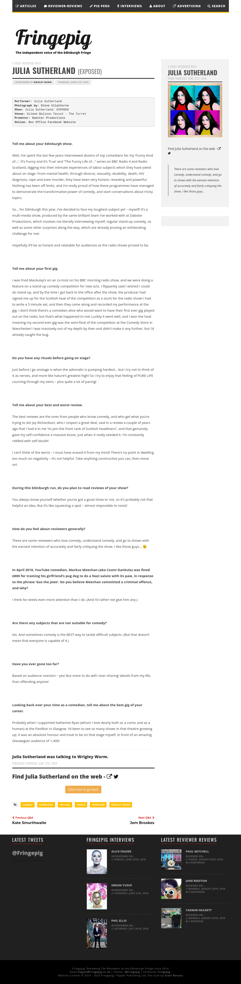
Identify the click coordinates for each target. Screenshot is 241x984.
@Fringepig (132, 971)
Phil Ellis (119, 921)
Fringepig (164, 971)
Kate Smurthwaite (29, 823)
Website (69, 122)
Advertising (187, 6)
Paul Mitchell (197, 851)
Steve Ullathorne (55, 105)
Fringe (81, 804)
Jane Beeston (196, 881)
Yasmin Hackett (199, 910)
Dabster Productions (48, 118)
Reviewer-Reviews (63, 6)
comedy (27, 804)
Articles (26, 6)
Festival (65, 804)
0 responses (195, 862)
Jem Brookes (142, 823)
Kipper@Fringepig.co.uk (94, 971)
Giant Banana (174, 975)
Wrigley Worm (43, 82)
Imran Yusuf (121, 885)
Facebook (55, 122)
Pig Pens (100, 6)
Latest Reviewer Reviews (189, 839)
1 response (195, 921)
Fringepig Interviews (111, 839)
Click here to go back (83, 789)
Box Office (37, 122)
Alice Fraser (121, 851)
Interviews (129, 6)
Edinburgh (46, 804)
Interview (98, 804)
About (157, 6)
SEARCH (216, 6)
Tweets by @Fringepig (26, 860)
